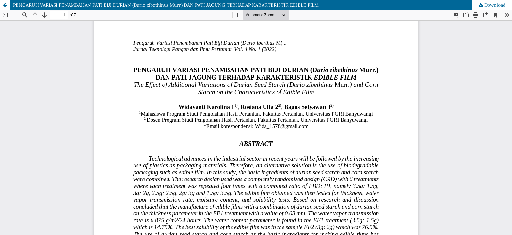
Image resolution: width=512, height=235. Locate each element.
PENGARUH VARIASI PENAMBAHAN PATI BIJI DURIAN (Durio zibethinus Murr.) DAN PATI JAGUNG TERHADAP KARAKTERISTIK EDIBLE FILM (166, 5)
